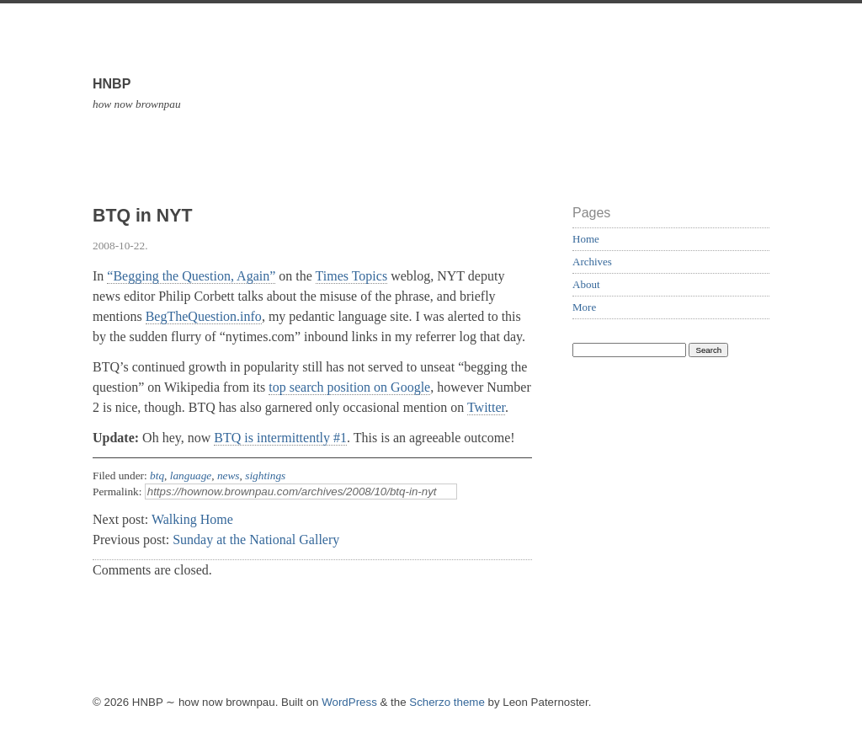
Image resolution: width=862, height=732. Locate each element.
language (191, 475)
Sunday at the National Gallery (256, 539)
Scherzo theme (447, 702)
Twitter (486, 407)
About (586, 284)
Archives (592, 261)
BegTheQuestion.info (204, 316)
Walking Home (192, 519)
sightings (265, 475)
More (584, 307)
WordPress (349, 702)
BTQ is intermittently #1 (280, 437)
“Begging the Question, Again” (191, 276)
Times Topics (352, 276)
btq (157, 475)
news (228, 475)
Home (585, 238)
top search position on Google (349, 387)
